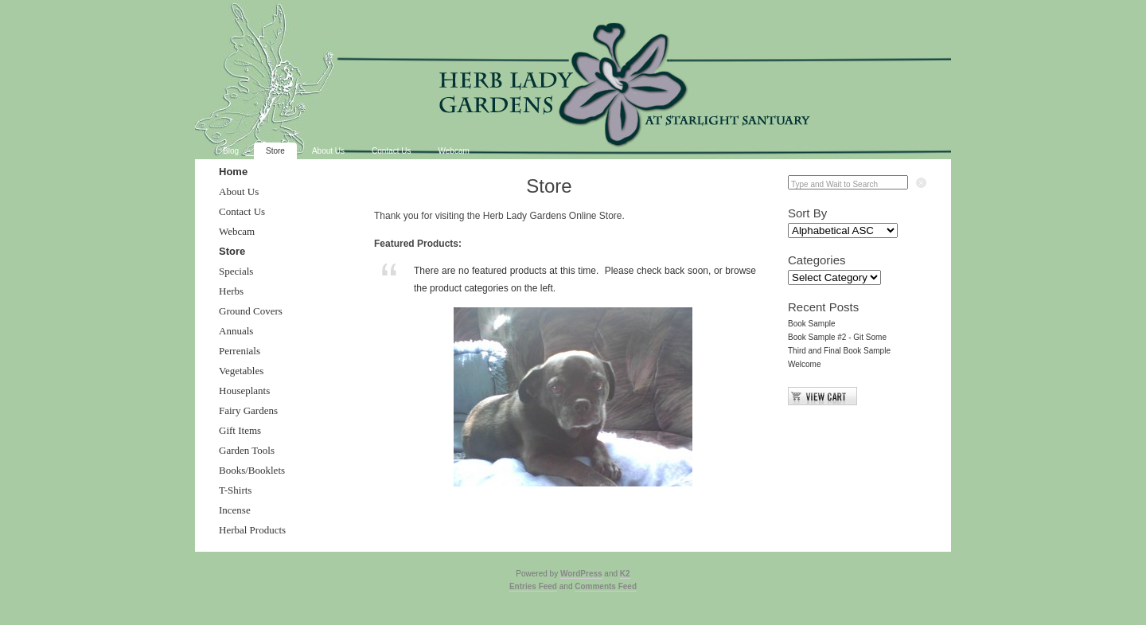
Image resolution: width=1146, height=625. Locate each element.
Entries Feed (533, 586)
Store (275, 150)
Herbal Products (252, 530)
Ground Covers (251, 311)
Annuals (236, 331)
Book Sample (811, 323)
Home (233, 172)
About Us (328, 150)
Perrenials (239, 351)
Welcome (804, 364)
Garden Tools (247, 450)
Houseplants (244, 390)
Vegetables (241, 371)
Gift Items (240, 430)
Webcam (454, 150)
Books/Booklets (252, 470)
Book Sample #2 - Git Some (837, 337)
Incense (235, 510)
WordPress (581, 573)
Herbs (231, 291)
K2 (625, 573)
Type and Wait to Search (834, 184)
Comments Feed (606, 586)
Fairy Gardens (248, 410)
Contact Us (391, 150)
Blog (231, 150)
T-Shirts (235, 490)
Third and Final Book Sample (839, 350)
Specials (236, 271)
